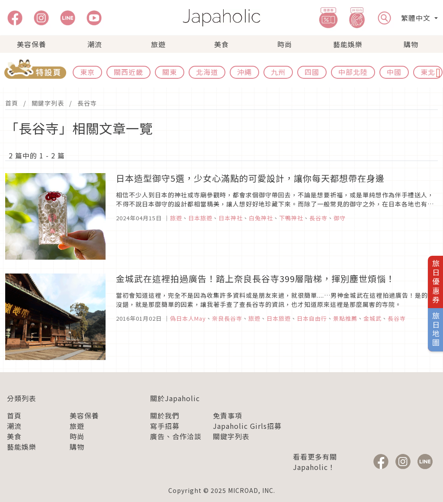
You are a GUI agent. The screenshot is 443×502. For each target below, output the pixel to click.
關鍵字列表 (48, 103)
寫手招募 (165, 426)
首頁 (11, 103)
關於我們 (165, 415)
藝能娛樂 (348, 44)
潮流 (94, 44)
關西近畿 (128, 72)
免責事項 (227, 415)
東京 (87, 72)
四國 (312, 72)
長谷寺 (87, 103)
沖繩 (244, 72)
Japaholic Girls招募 (247, 426)
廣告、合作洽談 (176, 436)
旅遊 (158, 44)
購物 (411, 44)
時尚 (284, 44)
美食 (221, 44)
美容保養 (31, 44)
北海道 (207, 72)
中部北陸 (353, 72)
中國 (394, 72)
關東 (169, 72)
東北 (428, 72)
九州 (278, 72)
